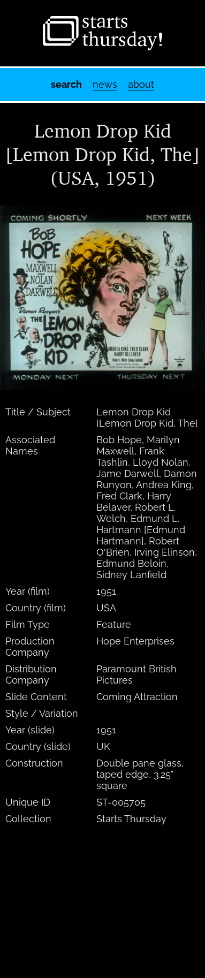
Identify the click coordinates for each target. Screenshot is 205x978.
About (141, 84)
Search (66, 84)
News (105, 84)
